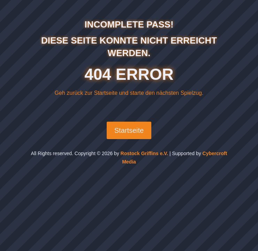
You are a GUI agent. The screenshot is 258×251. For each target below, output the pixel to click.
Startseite (129, 130)
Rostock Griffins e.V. (144, 153)
